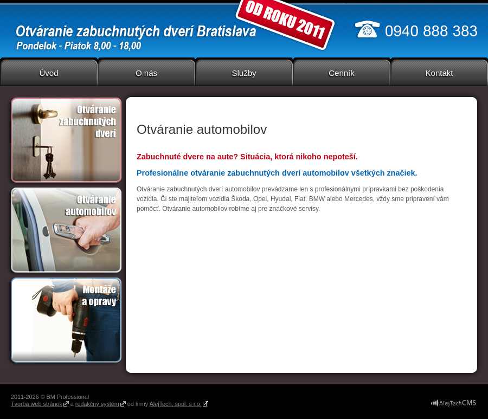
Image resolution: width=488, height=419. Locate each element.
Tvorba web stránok (36, 404)
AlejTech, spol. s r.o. (176, 404)
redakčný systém (97, 404)
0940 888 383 (416, 29)
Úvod (48, 73)
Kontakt (439, 73)
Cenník (342, 73)
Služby (244, 73)
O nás (146, 73)
